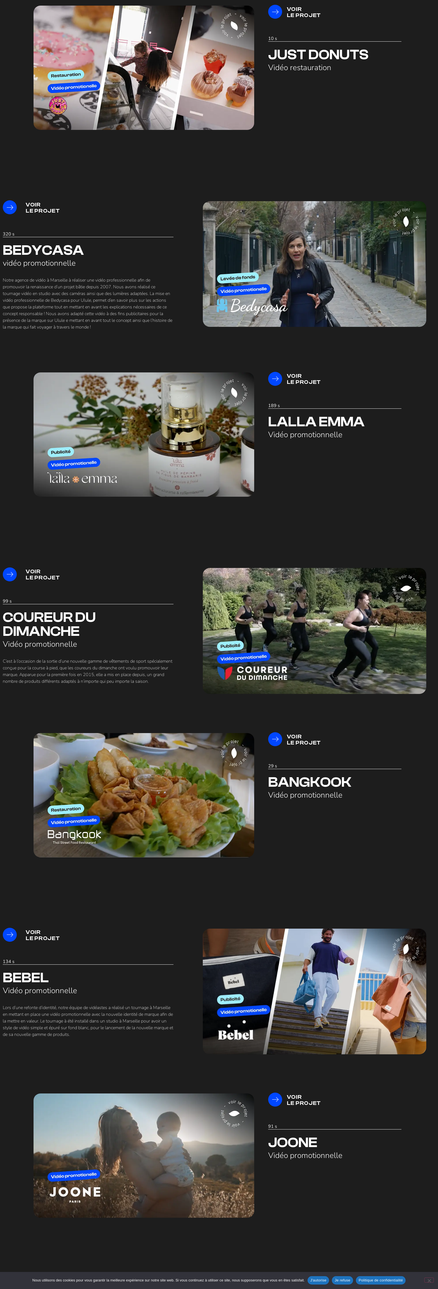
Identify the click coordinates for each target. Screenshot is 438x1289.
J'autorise (318, 1280)
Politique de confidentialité (381, 1280)
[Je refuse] (429, 1280)
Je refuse (342, 1280)
